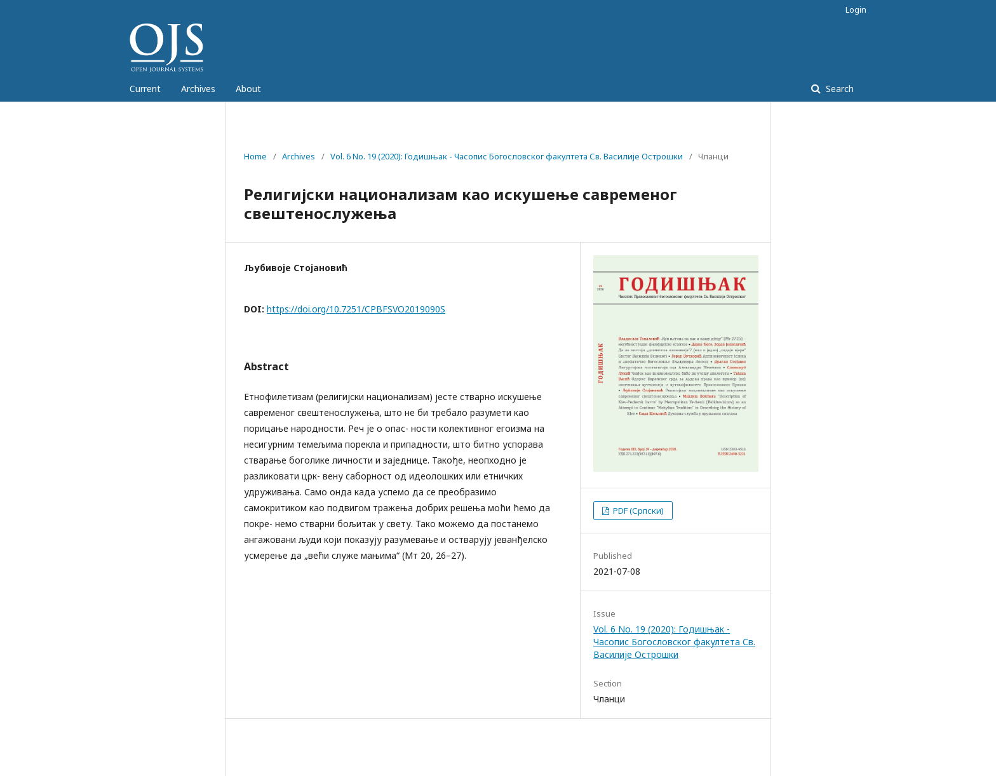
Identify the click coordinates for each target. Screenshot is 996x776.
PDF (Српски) (637, 510)
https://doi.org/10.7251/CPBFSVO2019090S (356, 309)
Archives (198, 89)
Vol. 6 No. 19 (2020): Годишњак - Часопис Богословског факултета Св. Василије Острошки (506, 156)
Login (855, 9)
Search (838, 89)
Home (255, 156)
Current (145, 89)
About (248, 89)
